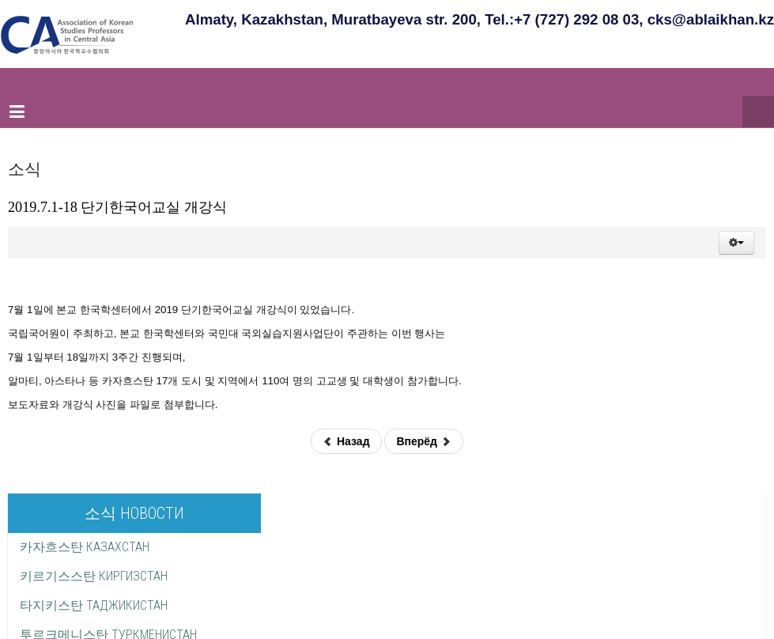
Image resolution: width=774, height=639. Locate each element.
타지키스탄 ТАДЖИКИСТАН (94, 605)
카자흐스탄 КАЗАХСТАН (84, 546)
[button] (736, 243)
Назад (346, 441)
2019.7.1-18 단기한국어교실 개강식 (117, 207)
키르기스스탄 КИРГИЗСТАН (94, 576)
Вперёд (423, 441)
